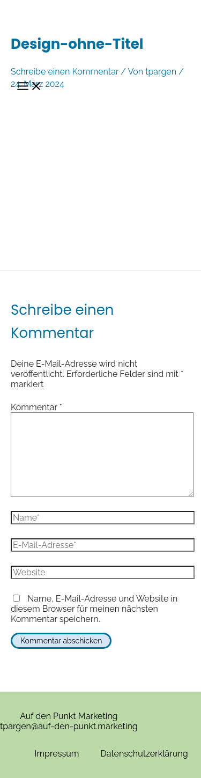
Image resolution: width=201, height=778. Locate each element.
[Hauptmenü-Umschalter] (29, 87)
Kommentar (36, 407)
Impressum (56, 754)
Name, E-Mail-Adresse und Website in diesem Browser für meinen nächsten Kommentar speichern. (94, 609)
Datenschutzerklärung (144, 754)
